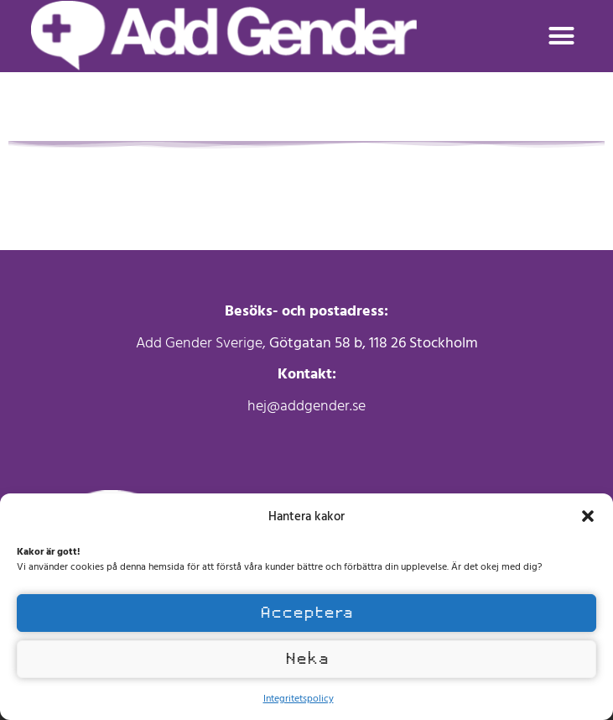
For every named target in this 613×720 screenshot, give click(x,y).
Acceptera (306, 612)
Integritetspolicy (298, 697)
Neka (307, 659)
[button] (587, 516)
